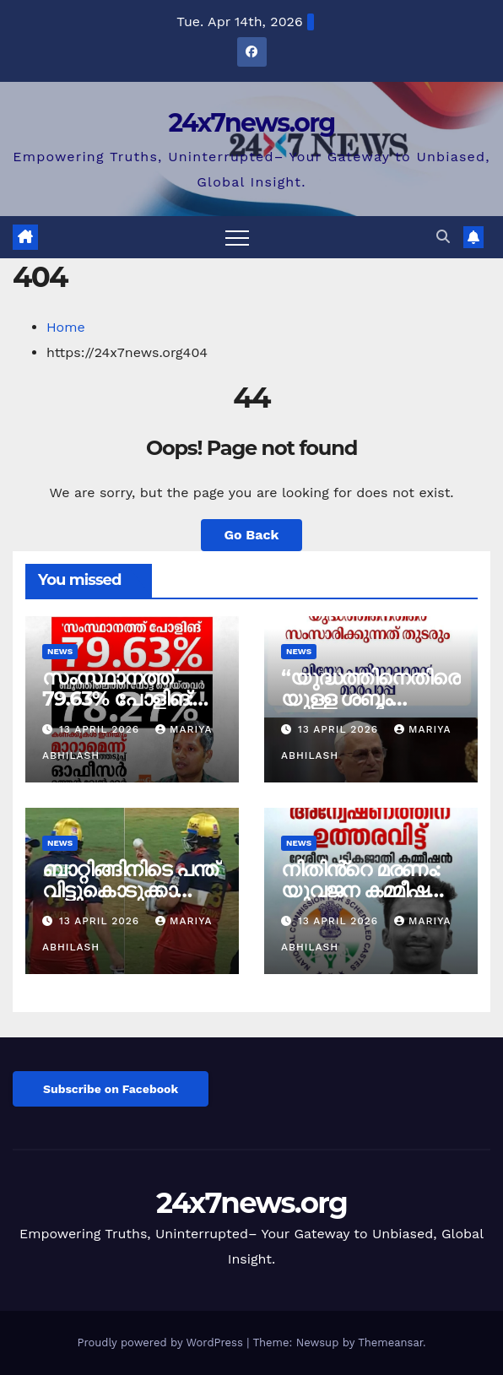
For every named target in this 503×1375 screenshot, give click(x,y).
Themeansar (390, 1342)
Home (65, 327)
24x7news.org (251, 122)
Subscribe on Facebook (110, 1089)
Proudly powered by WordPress (161, 1342)
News (60, 651)
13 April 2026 (101, 729)
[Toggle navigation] (237, 237)
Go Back (251, 535)
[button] (443, 237)
